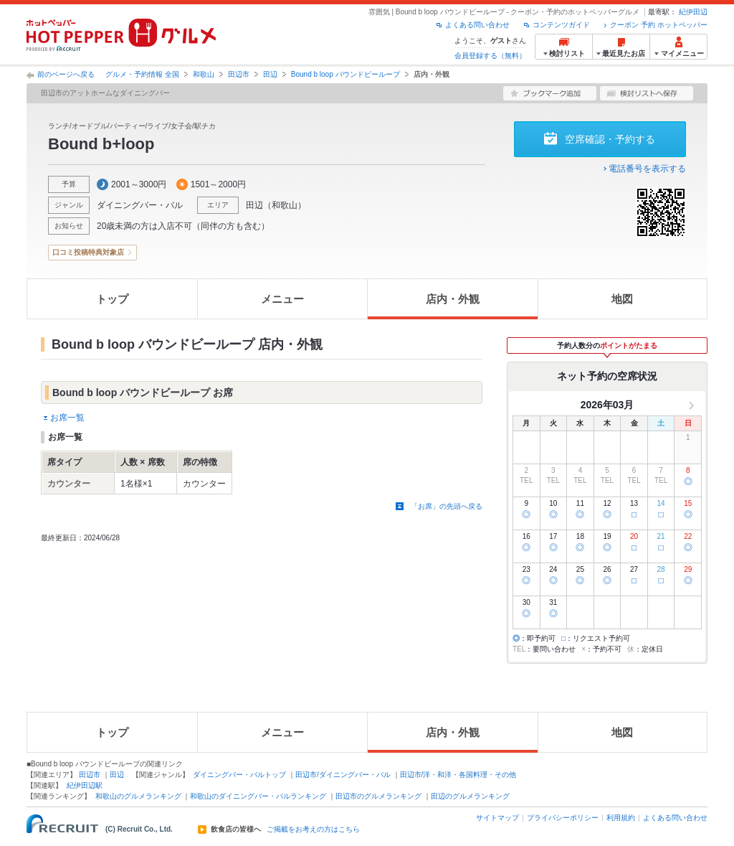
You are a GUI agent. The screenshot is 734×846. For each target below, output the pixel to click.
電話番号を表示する (647, 169)
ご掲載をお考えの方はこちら (313, 829)
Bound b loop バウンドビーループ (345, 74)
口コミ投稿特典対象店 (88, 252)
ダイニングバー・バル (140, 205)
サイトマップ (497, 818)
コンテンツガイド (561, 25)
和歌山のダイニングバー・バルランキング (258, 796)
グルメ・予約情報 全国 (142, 74)
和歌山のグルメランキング (138, 796)
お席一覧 (67, 418)
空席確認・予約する (610, 139)
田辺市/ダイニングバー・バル (343, 775)
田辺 (270, 74)
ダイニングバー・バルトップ (239, 775)
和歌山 (203, 74)
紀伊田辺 (693, 12)
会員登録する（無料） (490, 56)
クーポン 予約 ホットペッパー (658, 25)
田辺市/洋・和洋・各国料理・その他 (458, 775)
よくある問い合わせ (477, 25)
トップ (112, 299)
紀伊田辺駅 (85, 785)
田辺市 (238, 74)
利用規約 (620, 818)
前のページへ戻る (66, 74)
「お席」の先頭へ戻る (446, 506)
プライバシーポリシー (563, 818)
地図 (622, 299)
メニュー (282, 299)
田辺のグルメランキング (470, 796)
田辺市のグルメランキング (378, 796)
